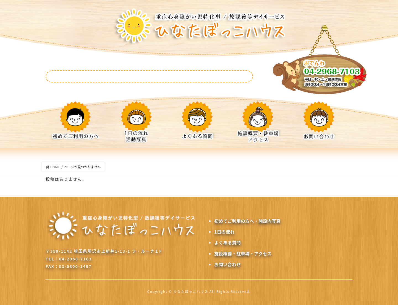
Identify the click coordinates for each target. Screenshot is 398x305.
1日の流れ (224, 231)
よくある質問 (227, 242)
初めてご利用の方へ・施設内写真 (247, 221)
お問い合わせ (227, 264)
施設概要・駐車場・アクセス (242, 253)
